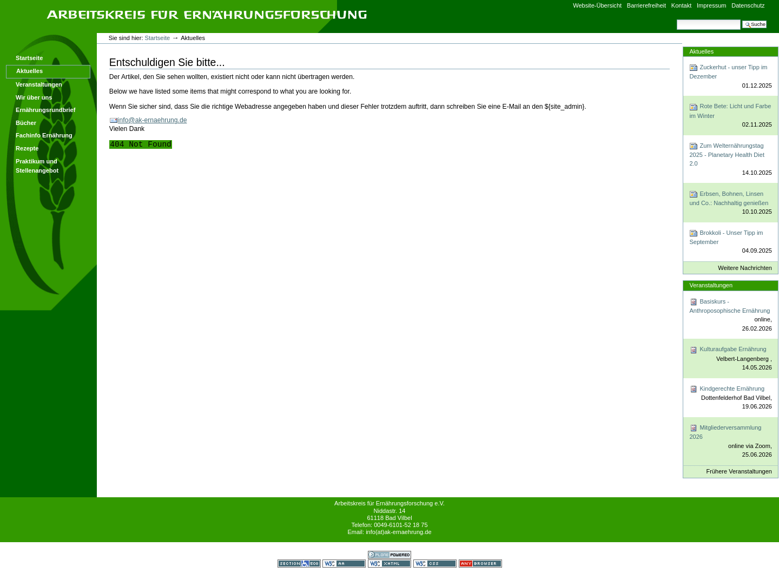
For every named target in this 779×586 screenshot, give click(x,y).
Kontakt (681, 5)
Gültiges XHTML (389, 563)
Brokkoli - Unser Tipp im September (730, 242)
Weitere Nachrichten (745, 268)
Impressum (712, 5)
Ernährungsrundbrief (45, 110)
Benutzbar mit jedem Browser (480, 563)
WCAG (344, 563)
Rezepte (27, 148)
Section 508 (299, 563)
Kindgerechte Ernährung (730, 398)
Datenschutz (747, 5)
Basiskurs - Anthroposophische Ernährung (730, 315)
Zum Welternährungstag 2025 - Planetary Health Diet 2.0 (730, 159)
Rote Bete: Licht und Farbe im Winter (730, 116)
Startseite (29, 58)
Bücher (26, 123)
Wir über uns (34, 97)
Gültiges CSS (435, 563)
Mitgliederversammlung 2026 (730, 441)
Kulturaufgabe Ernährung (730, 359)
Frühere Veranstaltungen (739, 471)
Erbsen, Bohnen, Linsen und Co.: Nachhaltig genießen (730, 203)
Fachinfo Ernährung (44, 135)
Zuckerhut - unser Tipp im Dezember (730, 76)
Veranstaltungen (39, 84)
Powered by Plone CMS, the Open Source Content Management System (389, 555)
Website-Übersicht (597, 5)
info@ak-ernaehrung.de (152, 120)
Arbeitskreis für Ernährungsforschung (207, 14)
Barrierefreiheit (646, 5)
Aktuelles (29, 71)
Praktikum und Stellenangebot (37, 166)
